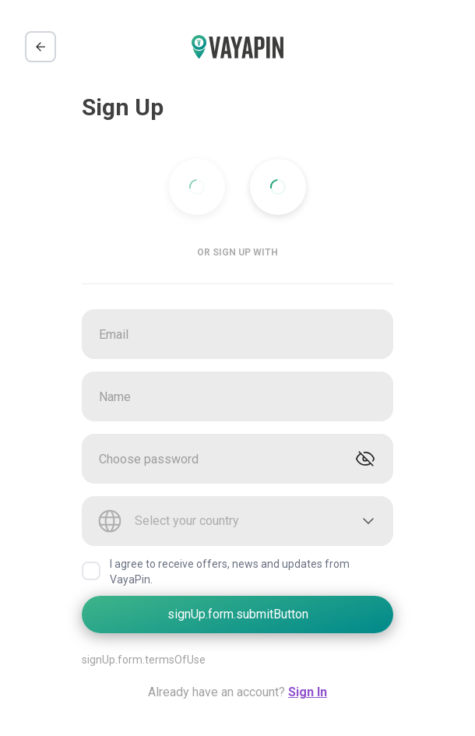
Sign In (307, 692)
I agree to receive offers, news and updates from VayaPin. (230, 572)
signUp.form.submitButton (237, 614)
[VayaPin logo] (237, 47)
